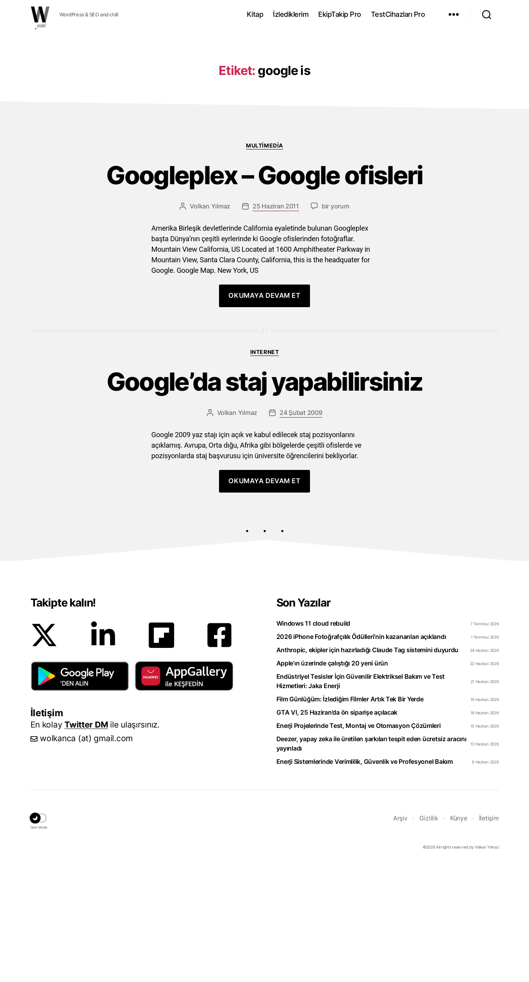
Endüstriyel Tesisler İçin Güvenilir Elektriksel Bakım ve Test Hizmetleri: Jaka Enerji (360, 798)
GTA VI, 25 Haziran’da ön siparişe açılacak (337, 829)
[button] (79, 793)
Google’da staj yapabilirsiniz (265, 499)
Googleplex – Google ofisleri (264, 292)
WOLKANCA (40, 14)
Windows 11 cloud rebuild (313, 740)
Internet (264, 469)
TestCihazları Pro (398, 14)
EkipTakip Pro (339, 14)
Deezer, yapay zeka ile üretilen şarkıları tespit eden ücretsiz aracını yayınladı (371, 860)
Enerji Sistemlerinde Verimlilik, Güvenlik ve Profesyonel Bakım (364, 878)
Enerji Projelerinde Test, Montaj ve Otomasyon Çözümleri (358, 843)
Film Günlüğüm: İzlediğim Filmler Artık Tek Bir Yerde (350, 816)
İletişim (489, 935)
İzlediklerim (290, 14)
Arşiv (400, 935)
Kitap (255, 14)
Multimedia (264, 262)
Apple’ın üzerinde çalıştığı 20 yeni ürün (332, 780)
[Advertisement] (264, 91)
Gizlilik (428, 935)
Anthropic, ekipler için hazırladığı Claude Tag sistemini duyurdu (367, 767)
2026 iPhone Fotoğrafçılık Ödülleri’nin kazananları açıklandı (361, 754)
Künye (458, 935)
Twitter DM (86, 842)
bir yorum (335, 323)
